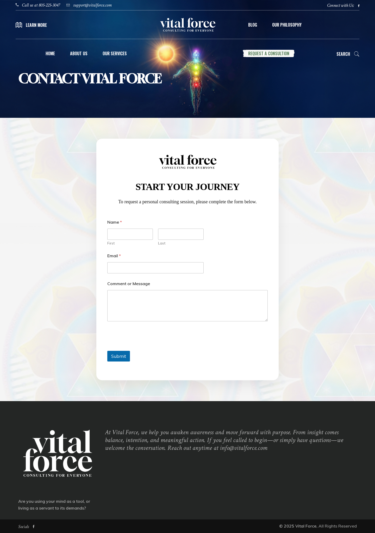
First (111, 243)
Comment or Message (128, 283)
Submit (118, 356)
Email (114, 255)
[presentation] (146, 347)
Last (161, 243)
